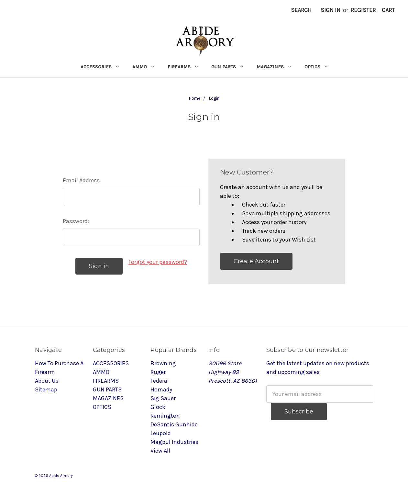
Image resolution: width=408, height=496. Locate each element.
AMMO (143, 67)
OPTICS (315, 67)
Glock (157, 407)
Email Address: (82, 180)
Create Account (256, 261)
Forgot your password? (157, 261)
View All (160, 450)
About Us (47, 380)
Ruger (158, 372)
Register (363, 10)
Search (301, 10)
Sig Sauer (163, 398)
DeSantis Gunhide (174, 424)
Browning (163, 363)
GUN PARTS (227, 67)
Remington (165, 415)
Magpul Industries (174, 441)
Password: (76, 221)
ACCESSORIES (100, 67)
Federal (159, 380)
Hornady (161, 389)
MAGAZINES (274, 67)
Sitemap (46, 389)
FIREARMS (183, 67)
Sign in (330, 10)
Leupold (160, 433)
